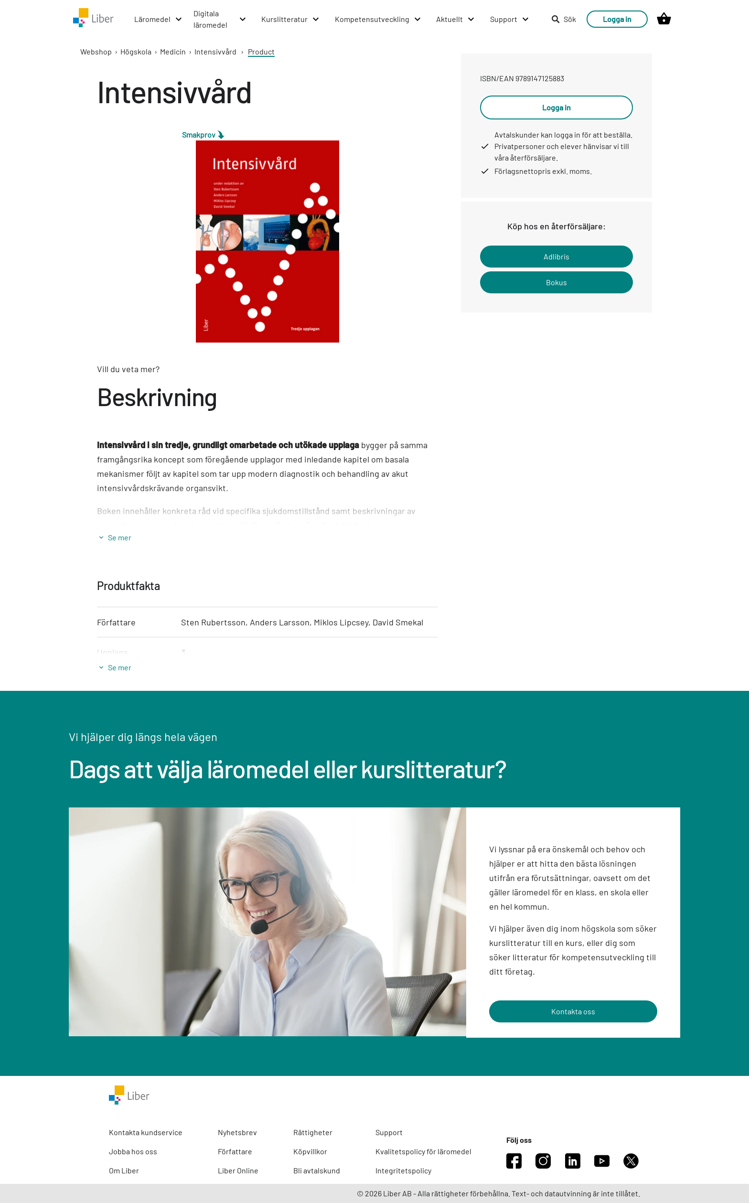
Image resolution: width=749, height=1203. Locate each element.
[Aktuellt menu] (455, 19)
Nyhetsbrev (237, 1132)
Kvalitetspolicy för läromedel (423, 1151)
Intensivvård (215, 51)
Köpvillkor (310, 1151)
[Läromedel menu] (158, 19)
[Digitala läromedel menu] (220, 19)
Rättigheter (312, 1132)
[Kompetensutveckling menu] (378, 19)
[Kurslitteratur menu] (290, 19)
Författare (235, 1151)
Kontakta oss (573, 1011)
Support (389, 1132)
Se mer (119, 537)
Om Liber (124, 1170)
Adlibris (556, 256)
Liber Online (238, 1170)
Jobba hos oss (133, 1151)
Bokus (556, 282)
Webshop (96, 51)
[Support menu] (510, 19)
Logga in (617, 18)
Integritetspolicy (403, 1170)
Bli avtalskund (316, 1170)
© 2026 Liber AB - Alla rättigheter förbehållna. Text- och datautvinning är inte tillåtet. (498, 1193)
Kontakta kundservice (145, 1132)
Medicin (173, 51)
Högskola (135, 51)
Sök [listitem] (563, 18)
